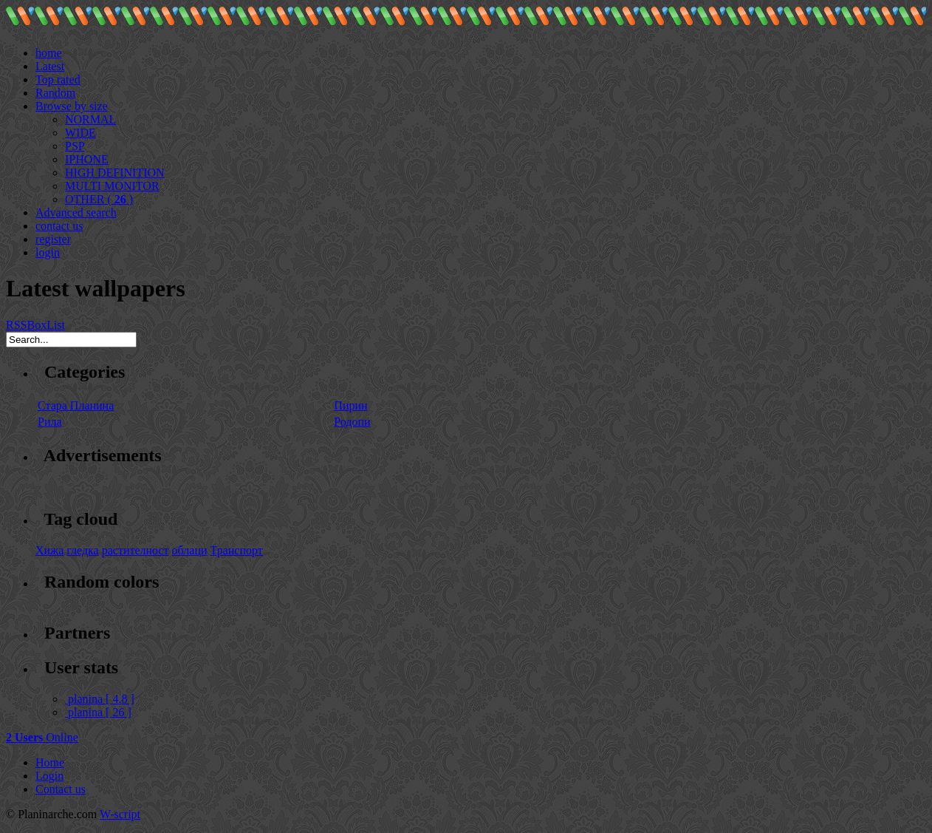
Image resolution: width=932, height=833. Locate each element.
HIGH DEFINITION (115, 172)
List (56, 325)
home (48, 53)
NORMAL (90, 119)
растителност (135, 550)
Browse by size (71, 106)
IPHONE (87, 159)
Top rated (57, 79)
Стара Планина (76, 405)
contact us (59, 226)
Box (37, 325)
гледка (82, 550)
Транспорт (236, 550)
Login (49, 775)
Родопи (352, 421)
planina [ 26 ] (98, 712)
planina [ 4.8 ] (99, 699)
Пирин (350, 405)
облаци (190, 550)
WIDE (80, 132)
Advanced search (76, 212)
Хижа (49, 550)
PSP (75, 146)
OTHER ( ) (99, 199)
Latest (49, 66)
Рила (50, 421)
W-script (120, 814)
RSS (16, 325)
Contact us (60, 789)
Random (55, 92)
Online (42, 737)
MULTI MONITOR (112, 186)
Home (49, 762)
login (47, 252)
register (53, 239)
